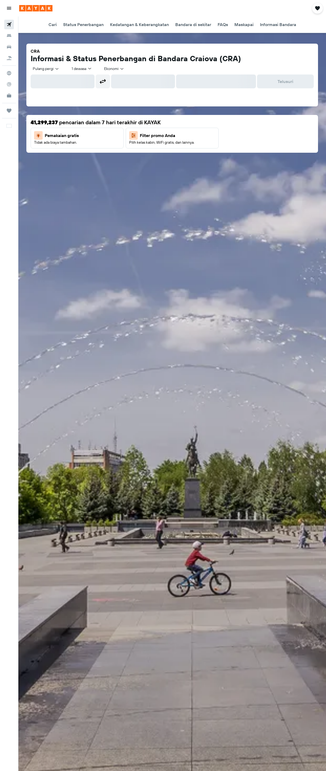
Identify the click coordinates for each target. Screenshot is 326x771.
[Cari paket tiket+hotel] (9, 58)
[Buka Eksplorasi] (9, 73)
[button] (9, 8)
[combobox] (46, 68)
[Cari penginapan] (9, 35)
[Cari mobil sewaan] (9, 47)
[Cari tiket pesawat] (9, 24)
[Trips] (9, 110)
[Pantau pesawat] (9, 84)
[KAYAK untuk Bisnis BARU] (9, 95)
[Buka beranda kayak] (35, 8)
